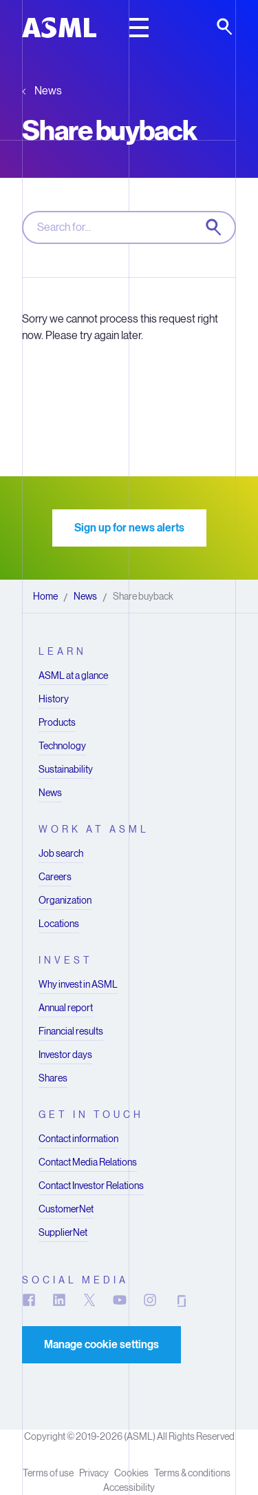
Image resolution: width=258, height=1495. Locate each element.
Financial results (71, 1031)
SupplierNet (63, 1232)
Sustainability (66, 769)
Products (57, 722)
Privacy (94, 1472)
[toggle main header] (139, 27)
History (54, 698)
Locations (59, 923)
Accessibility (129, 1487)
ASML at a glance (73, 675)
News (48, 90)
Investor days (65, 1054)
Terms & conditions (192, 1472)
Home (45, 596)
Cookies (131, 1472)
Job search (61, 853)
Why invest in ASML (78, 984)
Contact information (78, 1138)
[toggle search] (225, 27)
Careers (55, 876)
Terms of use (48, 1472)
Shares (53, 1078)
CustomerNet (66, 1208)
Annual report (66, 1007)
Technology (62, 745)
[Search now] (214, 228)
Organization (65, 900)
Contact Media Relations (88, 1162)
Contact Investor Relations (91, 1185)
